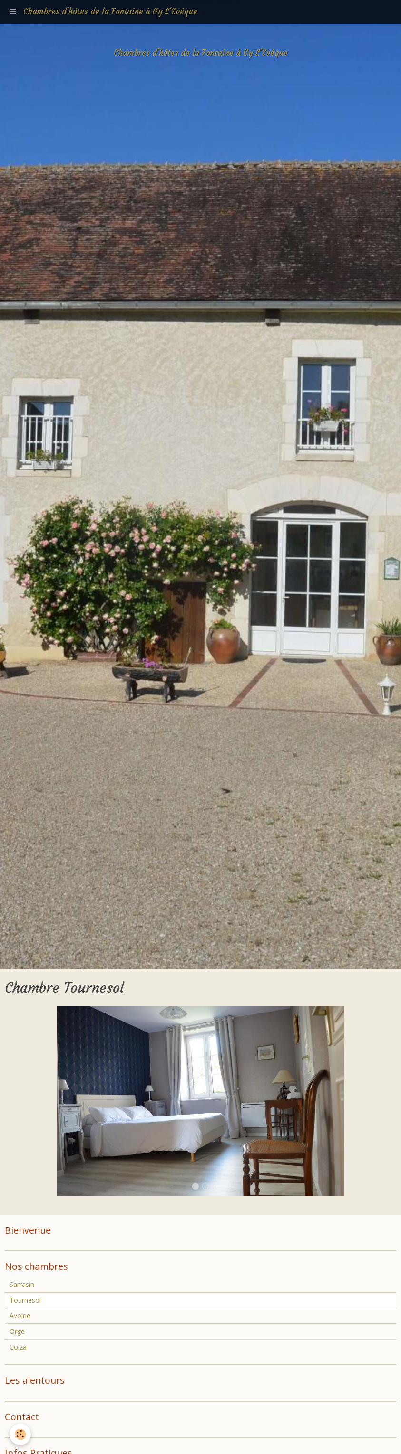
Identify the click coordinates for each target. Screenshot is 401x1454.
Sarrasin (22, 1284)
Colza (18, 1346)
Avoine (20, 1315)
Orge (17, 1331)
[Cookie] (20, 1434)
